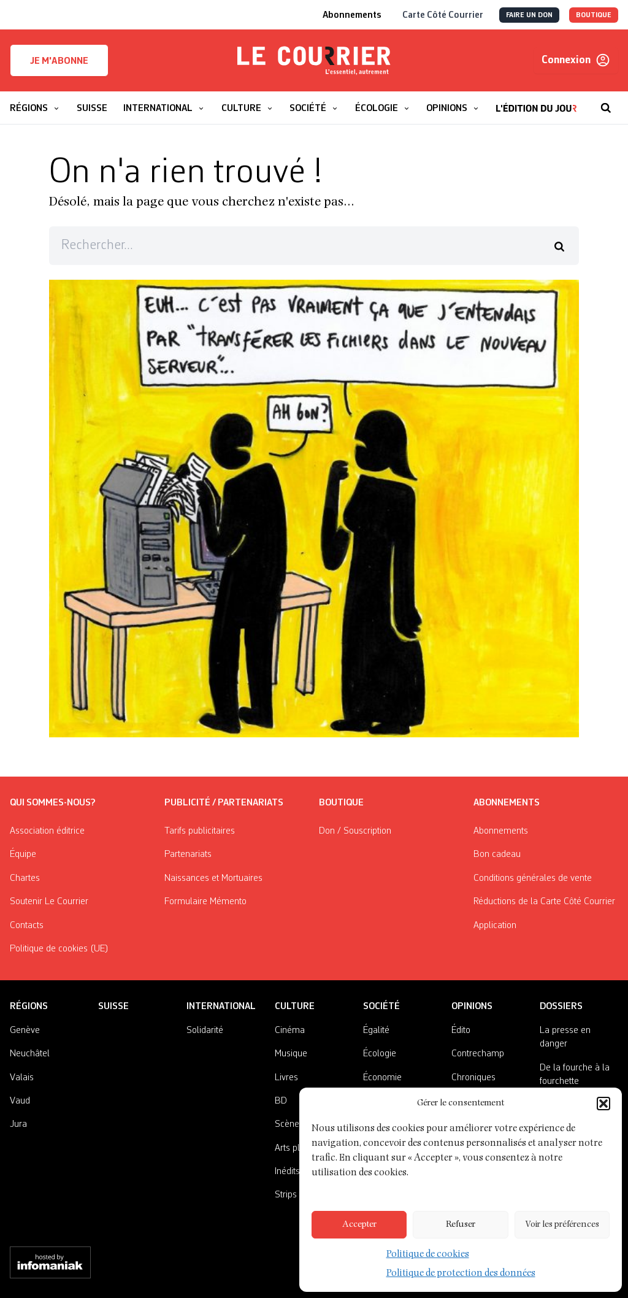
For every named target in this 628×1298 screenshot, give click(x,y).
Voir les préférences (562, 1225)
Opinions (471, 1007)
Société (381, 1007)
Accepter (359, 1225)
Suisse (113, 1007)
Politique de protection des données (460, 1274)
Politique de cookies (430, 1255)
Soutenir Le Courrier (49, 902)
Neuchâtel (30, 1054)
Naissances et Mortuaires (213, 878)
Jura (18, 1124)
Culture (295, 1007)
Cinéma (290, 1030)
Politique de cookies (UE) (59, 949)
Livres (286, 1078)
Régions (29, 1007)
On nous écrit (477, 1101)
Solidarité (204, 1030)
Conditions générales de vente (532, 878)
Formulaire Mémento (205, 902)
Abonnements (500, 831)
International (221, 1007)
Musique (291, 1054)
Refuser (460, 1225)
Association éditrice (47, 831)
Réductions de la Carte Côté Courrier (544, 902)
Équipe (23, 854)
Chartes (25, 878)
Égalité (376, 1030)
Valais (22, 1078)
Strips (286, 1195)
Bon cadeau (497, 854)
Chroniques (473, 1078)
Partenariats (188, 854)
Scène (287, 1124)
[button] (603, 1118)
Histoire (377, 1101)
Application (494, 926)
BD (281, 1101)
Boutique (341, 803)
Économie (382, 1078)
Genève (25, 1030)
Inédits (287, 1172)
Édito (460, 1030)
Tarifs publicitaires (199, 831)
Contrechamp (477, 1054)
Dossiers (561, 1007)
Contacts (27, 926)
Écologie (379, 1054)
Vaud (20, 1101)
